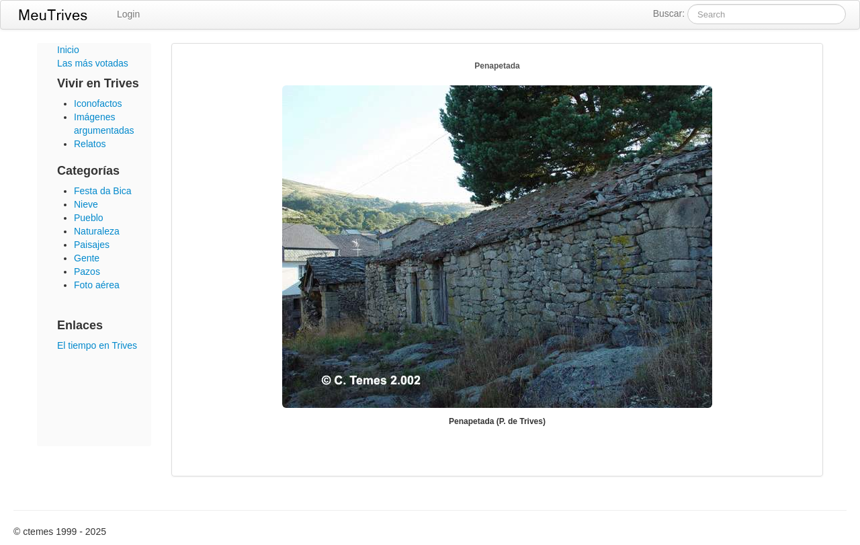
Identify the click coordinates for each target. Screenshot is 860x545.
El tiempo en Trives (97, 345)
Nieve (86, 204)
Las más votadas (92, 63)
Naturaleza (97, 231)
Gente (86, 258)
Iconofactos (98, 103)
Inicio (68, 49)
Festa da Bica (103, 190)
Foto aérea (97, 285)
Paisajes (92, 244)
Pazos (87, 271)
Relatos (89, 143)
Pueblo (88, 217)
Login (128, 14)
